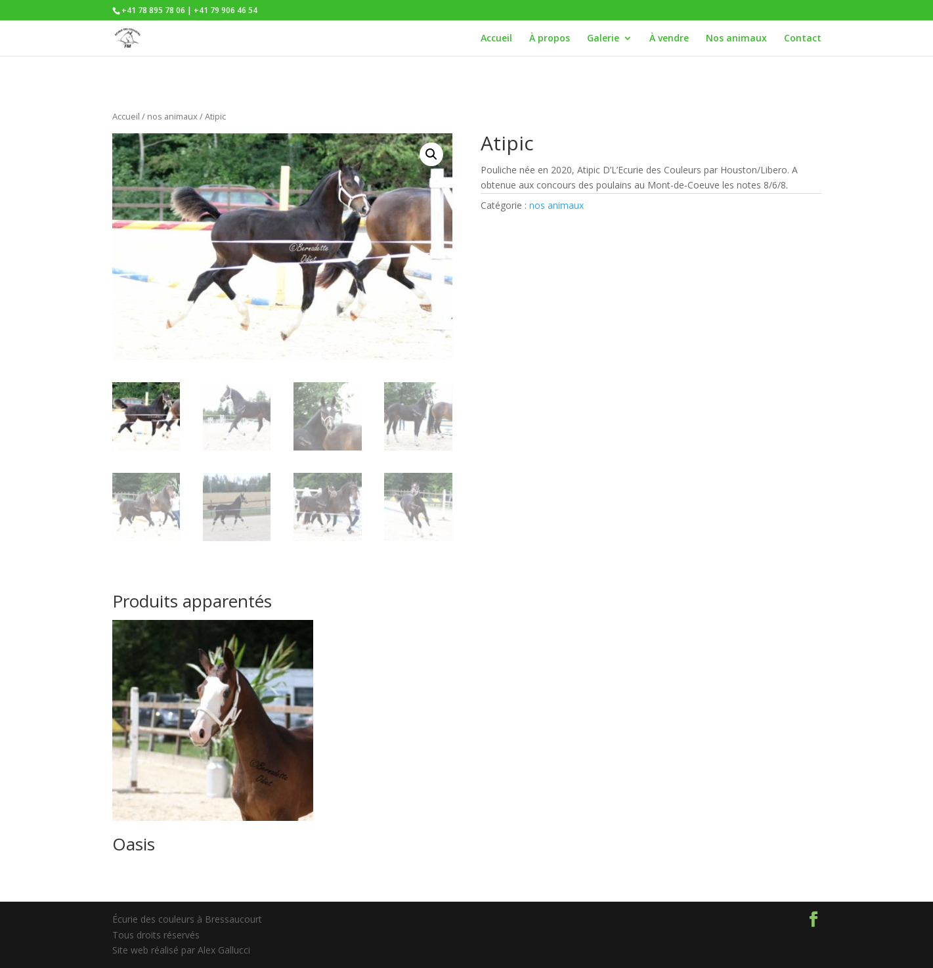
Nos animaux (736, 38)
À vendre (669, 38)
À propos (549, 38)
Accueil (496, 38)
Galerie (603, 38)
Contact (802, 38)
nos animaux (172, 116)
